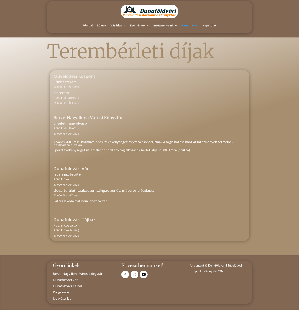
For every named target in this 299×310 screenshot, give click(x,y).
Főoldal (88, 25)
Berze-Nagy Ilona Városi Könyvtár (77, 274)
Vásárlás (116, 25)
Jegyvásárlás (62, 298)
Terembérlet (190, 25)
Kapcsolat (209, 25)
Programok (61, 292)
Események (137, 25)
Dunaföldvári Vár (65, 280)
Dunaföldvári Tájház (67, 286)
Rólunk (101, 25)
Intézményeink (163, 25)
